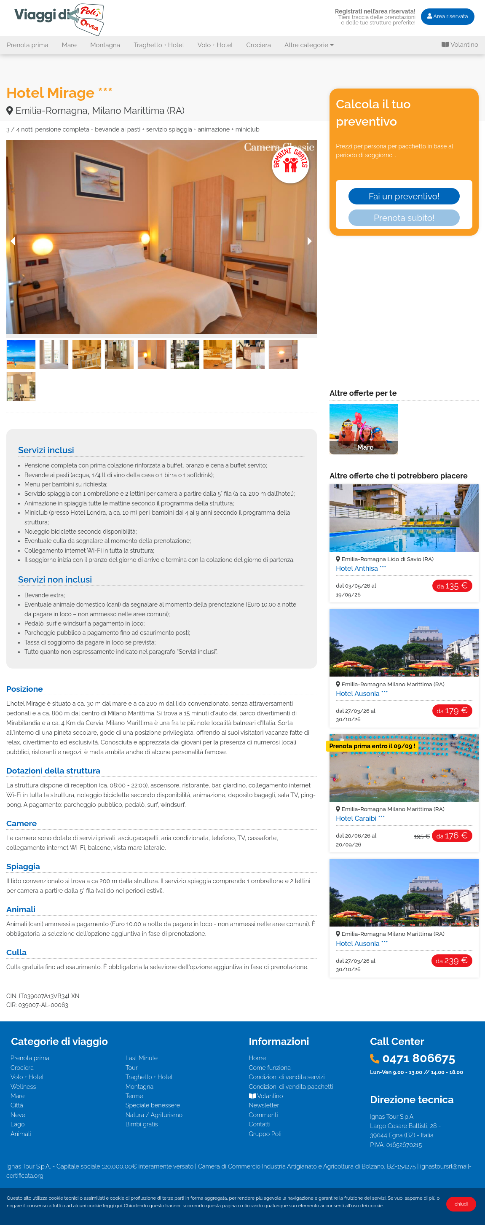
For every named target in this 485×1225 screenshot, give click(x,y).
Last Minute (142, 1057)
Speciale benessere (153, 1105)
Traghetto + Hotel (159, 45)
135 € (452, 585)
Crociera (258, 45)
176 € (452, 835)
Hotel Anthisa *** (361, 568)
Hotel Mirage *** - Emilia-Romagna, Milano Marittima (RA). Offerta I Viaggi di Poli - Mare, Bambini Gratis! (60, 19)
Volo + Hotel (215, 45)
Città (17, 1105)
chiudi (461, 1204)
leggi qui (112, 1206)
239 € (452, 960)
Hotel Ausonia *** (362, 694)
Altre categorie (309, 45)
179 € (452, 710)
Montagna (105, 45)
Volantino (460, 44)
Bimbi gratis (142, 1124)
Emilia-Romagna (385, 559)
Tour (132, 1067)
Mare (69, 45)
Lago (17, 1124)
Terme (134, 1095)
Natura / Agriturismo (154, 1114)
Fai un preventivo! (404, 196)
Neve (18, 1114)
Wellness (23, 1086)
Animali (21, 1133)
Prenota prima (27, 45)
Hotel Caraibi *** (360, 818)
